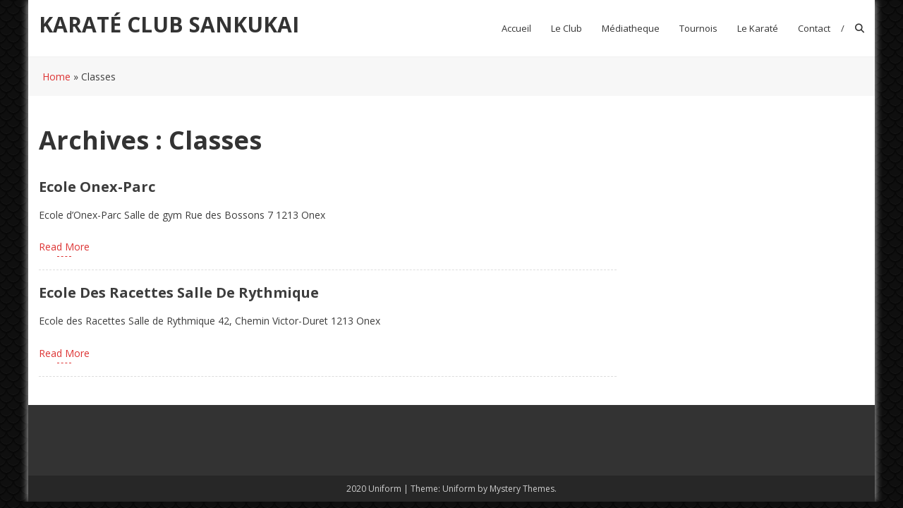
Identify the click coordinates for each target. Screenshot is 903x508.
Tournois (698, 28)
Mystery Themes (522, 489)
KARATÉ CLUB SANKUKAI (169, 24)
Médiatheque (631, 28)
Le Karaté (757, 28)
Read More (64, 246)
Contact (814, 28)
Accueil (516, 28)
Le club (566, 28)
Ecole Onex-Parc (97, 186)
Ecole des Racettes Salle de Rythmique (179, 292)
